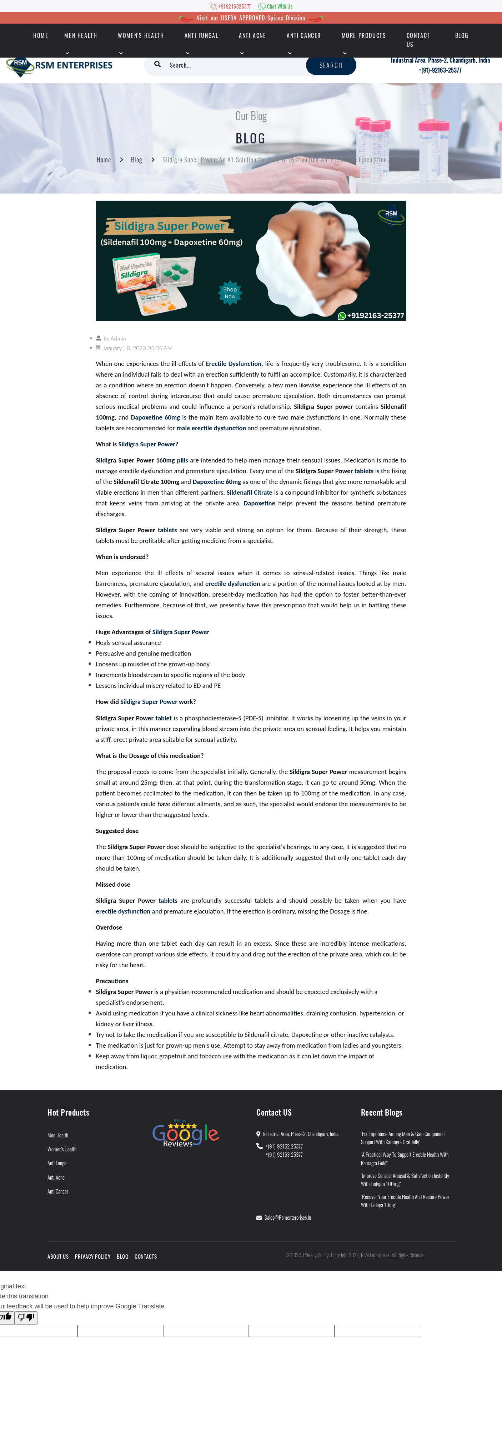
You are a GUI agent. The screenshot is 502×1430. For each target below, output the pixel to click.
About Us (58, 1256)
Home (104, 159)
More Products (364, 35)
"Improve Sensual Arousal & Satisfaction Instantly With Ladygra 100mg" (405, 1179)
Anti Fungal (202, 35)
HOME (40, 35)
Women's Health (141, 35)
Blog (462, 35)
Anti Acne (252, 35)
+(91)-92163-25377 (440, 70)
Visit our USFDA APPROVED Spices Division (251, 18)
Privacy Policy (92, 1256)
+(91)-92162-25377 (284, 1146)
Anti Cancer (304, 35)
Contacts (146, 1256)
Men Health (80, 35)
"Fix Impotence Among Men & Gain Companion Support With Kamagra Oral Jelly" (403, 1138)
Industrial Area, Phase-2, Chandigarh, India (440, 60)
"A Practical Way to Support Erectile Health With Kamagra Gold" (404, 1158)
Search (331, 65)
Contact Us (418, 40)
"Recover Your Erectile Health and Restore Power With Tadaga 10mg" (405, 1201)
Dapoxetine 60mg (155, 417)
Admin (118, 338)
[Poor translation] (26, 1318)
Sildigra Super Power (146, 444)
